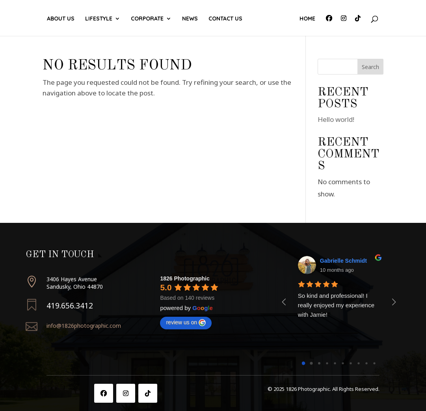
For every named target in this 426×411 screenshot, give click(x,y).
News (234, 19)
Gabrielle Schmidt (343, 261)
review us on (186, 322)
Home (305, 19)
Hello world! (336, 119)
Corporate (149, 19)
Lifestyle (100, 19)
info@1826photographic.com (84, 325)
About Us (62, 19)
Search (370, 67)
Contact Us (270, 19)
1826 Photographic (184, 278)
